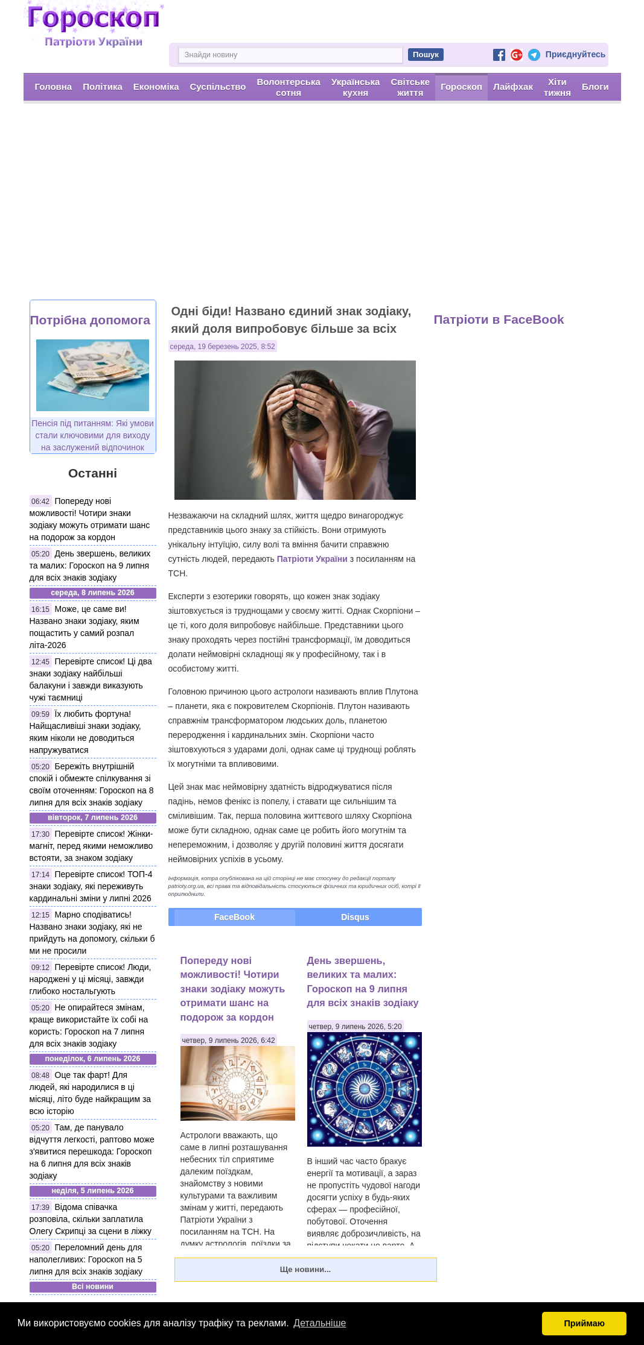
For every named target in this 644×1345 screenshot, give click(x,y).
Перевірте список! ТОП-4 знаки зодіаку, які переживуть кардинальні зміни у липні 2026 (91, 886)
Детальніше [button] (319, 1323)
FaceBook (234, 917)
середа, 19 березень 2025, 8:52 (222, 346)
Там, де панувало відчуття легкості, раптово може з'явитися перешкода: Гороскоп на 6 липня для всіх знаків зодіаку (92, 1151)
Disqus (355, 917)
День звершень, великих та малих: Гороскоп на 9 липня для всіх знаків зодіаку (90, 565)
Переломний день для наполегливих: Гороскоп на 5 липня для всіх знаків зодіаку (86, 1259)
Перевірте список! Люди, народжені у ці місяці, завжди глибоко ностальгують (90, 979)
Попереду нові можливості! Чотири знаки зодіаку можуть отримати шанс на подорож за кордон (232, 988)
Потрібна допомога (90, 320)
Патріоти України (312, 559)
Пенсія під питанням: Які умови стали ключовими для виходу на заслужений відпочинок (92, 435)
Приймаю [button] (584, 1323)
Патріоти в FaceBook (499, 319)
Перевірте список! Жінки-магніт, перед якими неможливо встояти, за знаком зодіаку (91, 846)
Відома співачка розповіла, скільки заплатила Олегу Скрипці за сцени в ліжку (91, 1219)
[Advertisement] (322, 209)
